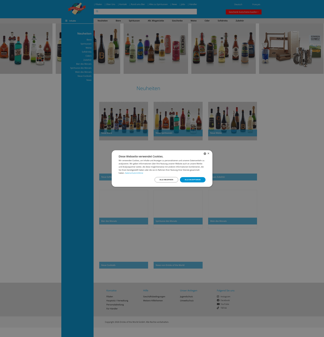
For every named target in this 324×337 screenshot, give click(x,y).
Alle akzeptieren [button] (192, 179)
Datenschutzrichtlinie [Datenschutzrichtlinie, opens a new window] (134, 173)
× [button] (208, 153)
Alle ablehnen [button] (164, 179)
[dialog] (162, 168)
